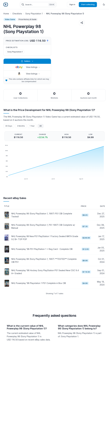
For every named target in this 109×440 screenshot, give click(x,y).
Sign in (72, 4)
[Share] (81, 22)
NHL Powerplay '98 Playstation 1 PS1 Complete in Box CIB (38, 283)
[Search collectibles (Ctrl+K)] (38, 4)
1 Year (32, 126)
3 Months (21, 126)
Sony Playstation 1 (15, 52)
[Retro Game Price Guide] (5, 4)
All (40, 126)
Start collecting (88, 4)
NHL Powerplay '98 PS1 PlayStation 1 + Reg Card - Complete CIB (42, 249)
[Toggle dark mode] (104, 4)
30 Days (8, 126)
